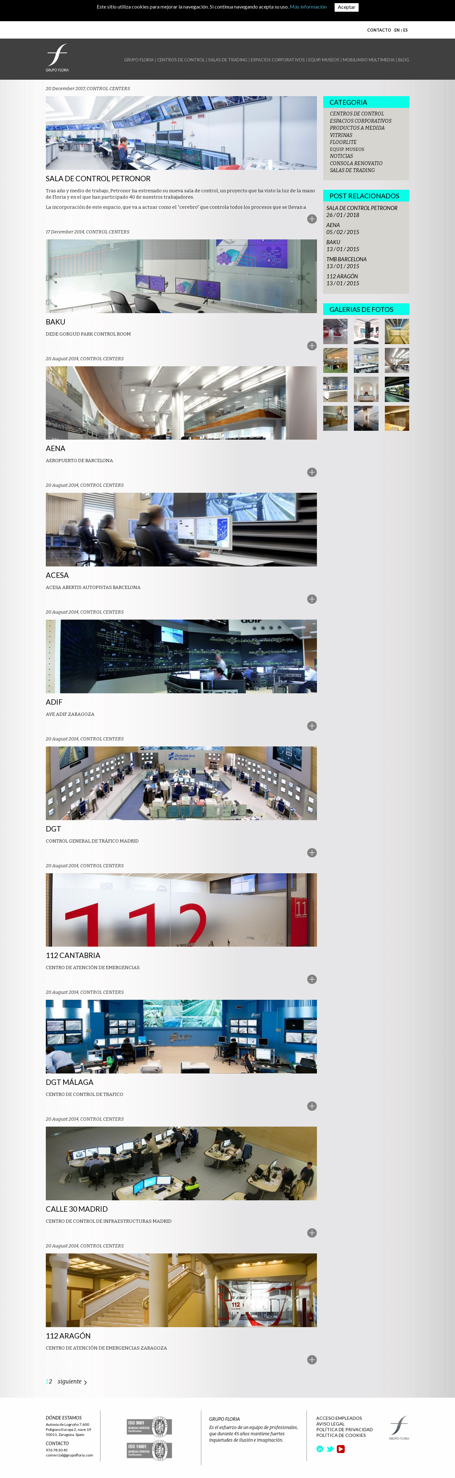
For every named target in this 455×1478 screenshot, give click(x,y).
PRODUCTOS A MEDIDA (357, 128)
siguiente (70, 1381)
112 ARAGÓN (342, 276)
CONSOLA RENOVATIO (356, 163)
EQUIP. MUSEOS (323, 60)
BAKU (333, 242)
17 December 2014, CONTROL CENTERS (88, 232)
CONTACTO (379, 30)
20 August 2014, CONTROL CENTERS (85, 359)
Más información (308, 6)
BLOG (403, 60)
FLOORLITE (343, 142)
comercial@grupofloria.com (69, 1455)
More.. (312, 219)
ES (405, 30)
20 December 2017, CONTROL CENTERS (88, 88)
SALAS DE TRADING (227, 60)
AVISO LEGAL (330, 1423)
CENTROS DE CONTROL (181, 60)
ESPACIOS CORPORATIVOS (278, 60)
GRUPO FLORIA (139, 60)
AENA (333, 225)
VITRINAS (341, 135)
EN (397, 30)
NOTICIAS (341, 156)
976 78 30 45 (57, 1450)
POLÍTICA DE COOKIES (341, 1435)
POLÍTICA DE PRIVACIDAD (344, 1429)
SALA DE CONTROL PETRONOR (361, 208)
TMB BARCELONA (346, 259)
